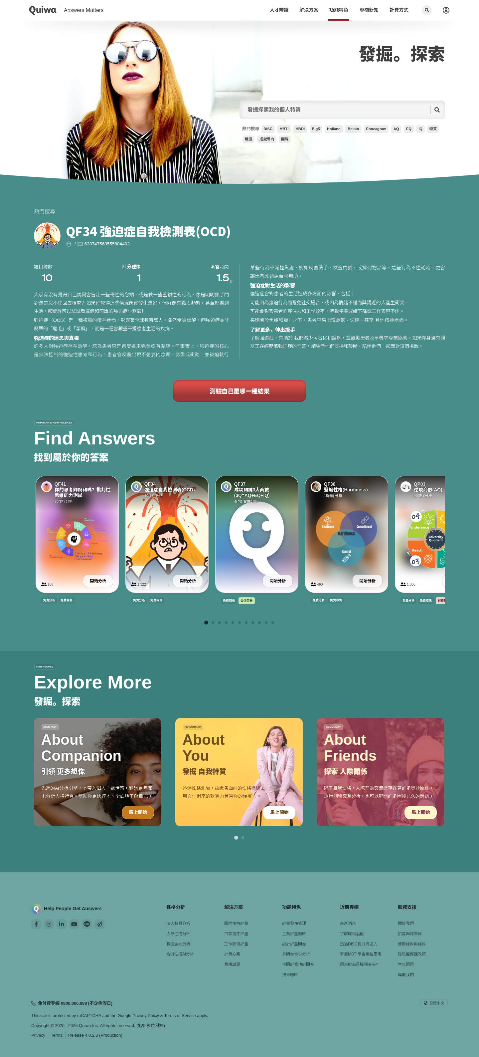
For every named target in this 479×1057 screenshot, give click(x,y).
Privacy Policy (145, 1015)
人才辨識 (279, 10)
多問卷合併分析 (296, 954)
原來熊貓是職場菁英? (359, 964)
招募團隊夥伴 (410, 933)
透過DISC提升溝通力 (359, 944)
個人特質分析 (178, 923)
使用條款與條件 (412, 944)
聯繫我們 (406, 974)
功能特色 (338, 10)
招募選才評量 (236, 933)
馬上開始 (138, 812)
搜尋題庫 (290, 974)
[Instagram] (49, 924)
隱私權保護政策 (412, 954)
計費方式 (399, 10)
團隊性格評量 (236, 923)
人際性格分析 (178, 933)
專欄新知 (369, 10)
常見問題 (406, 964)
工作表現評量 (236, 944)
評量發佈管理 (294, 923)
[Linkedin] (61, 924)
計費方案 (232, 954)
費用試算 (232, 964)
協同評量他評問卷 (298, 964)
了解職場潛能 (352, 933)
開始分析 (98, 580)
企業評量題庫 (294, 933)
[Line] (86, 924)
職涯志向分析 (178, 944)
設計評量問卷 (294, 944)
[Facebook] (36, 924)
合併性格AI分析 (180, 954)
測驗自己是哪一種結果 (239, 391)
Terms (57, 1035)
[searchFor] (336, 110)
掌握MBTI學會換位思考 (361, 954)
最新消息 (348, 923)
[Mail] (99, 924)
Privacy (38, 1035)
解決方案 (308, 10)
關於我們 (406, 923)
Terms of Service (180, 1015)
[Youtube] (74, 924)
